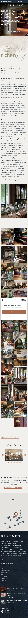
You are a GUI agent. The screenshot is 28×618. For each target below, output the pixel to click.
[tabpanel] (14, 455)
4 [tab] (11, 462)
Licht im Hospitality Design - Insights (17, 600)
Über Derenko (5, 566)
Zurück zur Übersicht (10, 437)
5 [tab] (13, 462)
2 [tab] (8, 462)
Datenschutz (4, 578)
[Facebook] (13, 1)
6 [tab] (14, 462)
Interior (4, 1)
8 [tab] (17, 462)
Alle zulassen (14, 312)
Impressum (4, 576)
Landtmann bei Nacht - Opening (15, 588)
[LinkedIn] (8, 612)
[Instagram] (15, 1)
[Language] (21, 2)
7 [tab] (16, 462)
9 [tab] (19, 462)
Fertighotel (4, 580)
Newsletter (4, 572)
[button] (10, 527)
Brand (9, 1)
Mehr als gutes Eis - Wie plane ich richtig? (16, 594)
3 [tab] (10, 462)
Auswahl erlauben (14, 316)
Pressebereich (5, 570)
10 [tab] (20, 462)
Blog (2, 568)
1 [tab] (7, 462)
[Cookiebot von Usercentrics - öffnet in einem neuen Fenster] (20, 300)
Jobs (2, 574)
